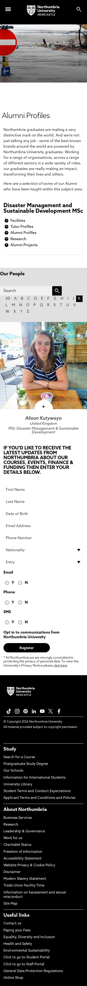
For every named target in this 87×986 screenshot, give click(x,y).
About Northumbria (25, 809)
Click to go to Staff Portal (23, 964)
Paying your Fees (16, 930)
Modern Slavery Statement (24, 879)
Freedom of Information (22, 852)
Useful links (16, 915)
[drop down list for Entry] (43, 562)
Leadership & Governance (24, 831)
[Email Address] (43, 526)
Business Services (17, 818)
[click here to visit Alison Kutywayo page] (43, 365)
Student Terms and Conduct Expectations (37, 791)
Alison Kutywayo (43, 418)
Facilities (17, 221)
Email (8, 572)
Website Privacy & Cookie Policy (29, 865)
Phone (9, 592)
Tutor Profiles (21, 227)
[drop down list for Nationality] (43, 550)
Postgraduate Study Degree (25, 764)
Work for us (12, 838)
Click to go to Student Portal (26, 957)
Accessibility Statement (22, 858)
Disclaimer (12, 872)
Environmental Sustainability (26, 951)
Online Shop (13, 978)
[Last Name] (43, 501)
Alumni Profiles (23, 233)
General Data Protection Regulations (33, 971)
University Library (17, 784)
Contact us (12, 923)
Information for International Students (34, 778)
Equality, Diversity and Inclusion (29, 937)
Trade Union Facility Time (23, 885)
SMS (7, 612)
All (8, 299)
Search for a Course (19, 757)
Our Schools (13, 771)
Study (9, 749)
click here (60, 665)
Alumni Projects (24, 245)
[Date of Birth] (43, 513)
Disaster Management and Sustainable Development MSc (43, 208)
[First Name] (43, 489)
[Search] (26, 290)
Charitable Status (17, 845)
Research (18, 239)
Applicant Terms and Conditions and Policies (39, 798)
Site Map (10, 904)
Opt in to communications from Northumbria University (31, 635)
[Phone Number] (43, 538)
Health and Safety (17, 944)
